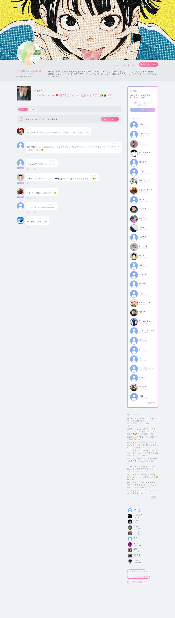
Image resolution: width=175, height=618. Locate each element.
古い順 (33, 109)
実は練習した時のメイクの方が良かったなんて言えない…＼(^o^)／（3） (142, 460)
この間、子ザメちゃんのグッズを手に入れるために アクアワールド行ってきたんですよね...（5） (142, 468)
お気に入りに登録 (147, 65)
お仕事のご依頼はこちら (139, 582)
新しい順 (23, 109)
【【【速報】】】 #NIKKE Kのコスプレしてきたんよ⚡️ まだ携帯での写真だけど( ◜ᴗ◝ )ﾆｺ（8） (142, 452)
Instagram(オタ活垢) (138, 577)
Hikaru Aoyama (31, 70)
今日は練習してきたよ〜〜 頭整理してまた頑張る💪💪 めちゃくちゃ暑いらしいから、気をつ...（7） (142, 484)
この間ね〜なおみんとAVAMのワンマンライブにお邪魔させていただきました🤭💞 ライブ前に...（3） (142, 431)
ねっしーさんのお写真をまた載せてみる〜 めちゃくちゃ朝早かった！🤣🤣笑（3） (142, 477)
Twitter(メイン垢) (137, 571)
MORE (142, 98)
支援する (142, 110)
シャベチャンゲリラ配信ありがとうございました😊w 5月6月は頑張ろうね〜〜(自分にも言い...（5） (142, 444)
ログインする (108, 119)
